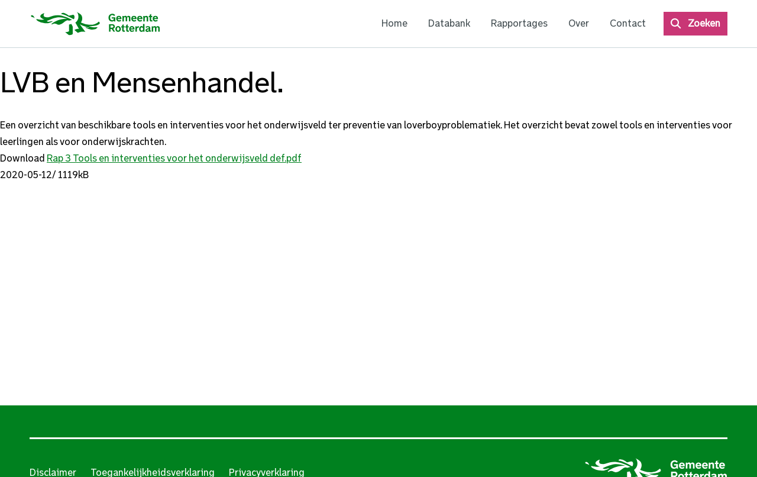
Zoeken (704, 23)
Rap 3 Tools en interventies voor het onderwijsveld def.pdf (174, 158)
